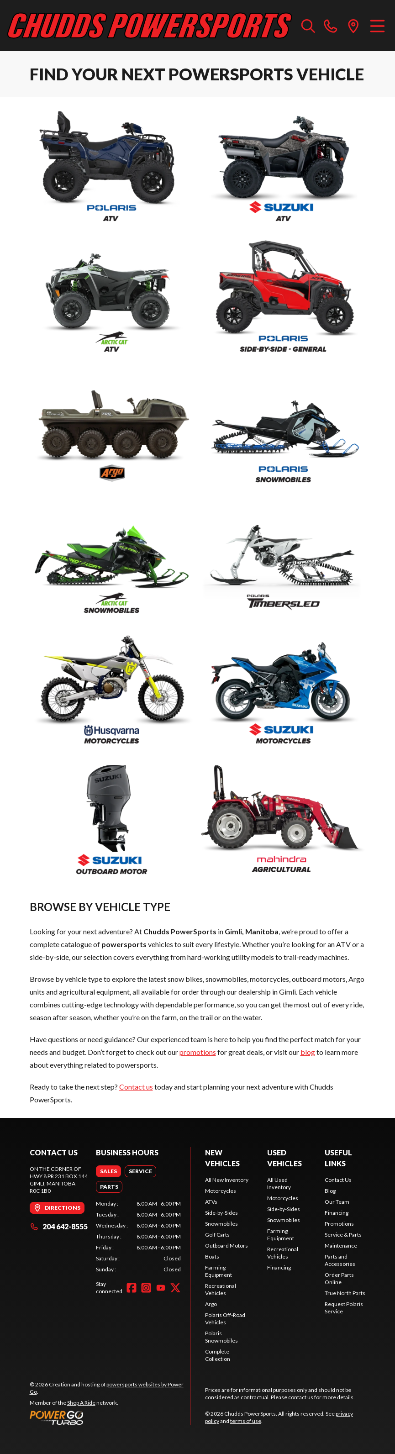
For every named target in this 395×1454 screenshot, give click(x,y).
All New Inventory (226, 1179)
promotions (197, 1052)
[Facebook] (131, 1287)
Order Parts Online (339, 1278)
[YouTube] (160, 1287)
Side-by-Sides (221, 1212)
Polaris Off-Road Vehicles (225, 1319)
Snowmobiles (221, 1223)
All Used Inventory (279, 1183)
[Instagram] (146, 1287)
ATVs (211, 1201)
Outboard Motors (226, 1245)
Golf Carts (217, 1234)
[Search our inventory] (308, 25)
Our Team (337, 1201)
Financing (279, 1267)
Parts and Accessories (340, 1260)
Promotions (339, 1223)
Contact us (136, 1086)
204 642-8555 (59, 1226)
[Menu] (377, 25)
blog (307, 1052)
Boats (212, 1256)
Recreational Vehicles (220, 1289)
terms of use (245, 1420)
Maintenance (341, 1245)
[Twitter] (175, 1287)
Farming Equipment (218, 1271)
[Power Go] (110, 1417)
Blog (330, 1190)
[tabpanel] (138, 1236)
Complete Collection (217, 1355)
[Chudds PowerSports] (149, 25)
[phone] (330, 25)
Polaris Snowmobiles (221, 1337)
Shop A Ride (81, 1402)
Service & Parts (343, 1234)
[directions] (353, 25)
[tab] (108, 1171)
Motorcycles (220, 1190)
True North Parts (345, 1293)
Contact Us (338, 1179)
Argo (211, 1304)
